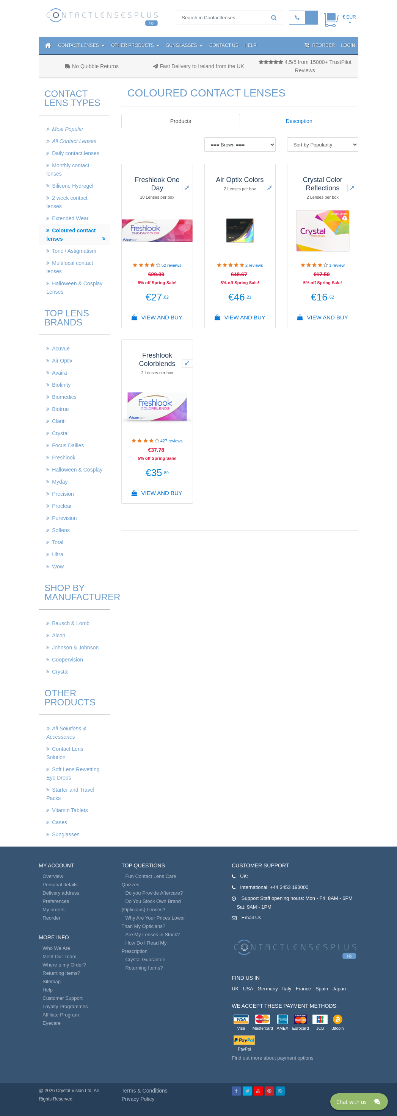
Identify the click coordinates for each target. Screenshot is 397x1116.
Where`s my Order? (64, 965)
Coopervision (67, 660)
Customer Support (62, 998)
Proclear (62, 506)
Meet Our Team (59, 956)
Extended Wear (70, 218)
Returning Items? (61, 973)
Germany (267, 988)
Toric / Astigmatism (74, 251)
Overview (52, 876)
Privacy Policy (137, 1099)
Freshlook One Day (157, 184)
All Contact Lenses (74, 141)
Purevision (64, 518)
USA (248, 988)
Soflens (61, 530)
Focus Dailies (68, 445)
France (303, 988)
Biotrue (60, 409)
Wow (58, 566)
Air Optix (62, 361)
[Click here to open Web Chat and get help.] (359, 1101)
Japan (339, 988)
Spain (321, 988)
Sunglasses (184, 45)
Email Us (251, 917)
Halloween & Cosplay (77, 470)
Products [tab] (180, 121)
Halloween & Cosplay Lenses (74, 287)
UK (235, 988)
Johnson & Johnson (75, 647)
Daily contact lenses (75, 153)
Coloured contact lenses (71, 234)
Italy (286, 988)
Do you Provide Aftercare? (154, 893)
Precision (63, 494)
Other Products (135, 45)
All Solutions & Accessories (66, 732)
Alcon (58, 635)
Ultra (57, 554)
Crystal (60, 433)
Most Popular (67, 129)
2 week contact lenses (66, 202)
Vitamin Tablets (70, 810)
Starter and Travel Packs (70, 794)
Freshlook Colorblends (157, 359)
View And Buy (157, 317)
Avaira (59, 373)
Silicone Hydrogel (72, 186)
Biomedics (64, 397)
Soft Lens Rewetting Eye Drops (72, 773)
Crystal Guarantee (145, 959)
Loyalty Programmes (65, 1006)
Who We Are (56, 948)
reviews (172, 265)
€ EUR (349, 17)
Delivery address (60, 893)
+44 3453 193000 (289, 887)
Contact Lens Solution (64, 753)
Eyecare (51, 1023)
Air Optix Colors (240, 180)
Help (250, 45)
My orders (53, 909)
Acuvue (61, 349)
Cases (59, 822)
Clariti (59, 421)
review (337, 265)
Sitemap (51, 981)
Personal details (60, 884)
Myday (59, 482)
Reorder (319, 45)
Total (57, 542)
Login (348, 45)
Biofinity (61, 385)
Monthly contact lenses (67, 169)
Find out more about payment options (272, 1058)
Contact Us (224, 45)
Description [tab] (299, 121)
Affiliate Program (60, 1015)
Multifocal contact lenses (69, 267)
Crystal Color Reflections (322, 184)
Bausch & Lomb (70, 623)
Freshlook (63, 457)
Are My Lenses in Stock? (152, 934)
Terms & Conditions (144, 1091)
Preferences (55, 901)
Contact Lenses (81, 45)
